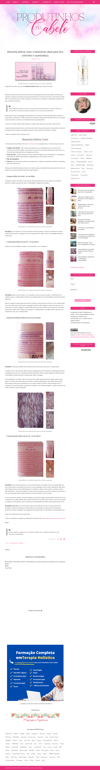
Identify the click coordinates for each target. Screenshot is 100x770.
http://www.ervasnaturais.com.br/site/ (53, 518)
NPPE (38, 750)
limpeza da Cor (75, 178)
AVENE (22, 733)
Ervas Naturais (13, 543)
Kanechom (47, 743)
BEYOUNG (16, 737)
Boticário (40, 737)
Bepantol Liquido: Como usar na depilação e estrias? (86, 243)
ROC (28, 753)
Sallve (7, 757)
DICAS (82, 158)
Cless (20, 740)
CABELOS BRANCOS (77, 145)
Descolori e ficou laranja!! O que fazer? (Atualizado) (86, 191)
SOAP (83, 171)
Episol (39, 740)
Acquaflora (34, 733)
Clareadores (80, 155)
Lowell (55, 747)
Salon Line (14, 757)
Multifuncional (75, 168)
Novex (58, 750)
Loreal (50, 747)
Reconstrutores (75, 171)
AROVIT (16, 733)
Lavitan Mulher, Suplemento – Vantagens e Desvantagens (86, 258)
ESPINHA (89, 158)
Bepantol (23, 737)
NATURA (31, 750)
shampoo (21, 543)
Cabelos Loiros (88, 151)
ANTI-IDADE (83, 135)
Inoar (21, 743)
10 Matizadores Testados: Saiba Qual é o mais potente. (85, 206)
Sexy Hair (52, 757)
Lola (44, 747)
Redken (33, 753)
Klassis (8, 747)
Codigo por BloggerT (38, 767)
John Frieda (28, 743)
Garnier (8, 743)
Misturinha (90, 165)
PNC (27, 532)
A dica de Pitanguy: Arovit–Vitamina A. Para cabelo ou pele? (86, 198)
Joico (35, 743)
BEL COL (8, 737)
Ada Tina (42, 733)
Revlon (39, 753)
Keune (62, 743)
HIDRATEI (15, 743)
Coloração (89, 155)
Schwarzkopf (22, 757)
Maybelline (15, 750)
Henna (90, 161)
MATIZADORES (80, 165)
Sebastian (31, 757)
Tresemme (19, 760)
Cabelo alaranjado (76, 148)
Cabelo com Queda (76, 151)
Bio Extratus (32, 737)
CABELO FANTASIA (86, 138)
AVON (27, 733)
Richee (45, 753)
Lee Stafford (37, 747)
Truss (26, 760)
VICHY (32, 760)
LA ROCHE (15, 747)
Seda (37, 757)
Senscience (44, 757)
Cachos (73, 155)
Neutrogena (45, 750)
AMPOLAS (9, 733)
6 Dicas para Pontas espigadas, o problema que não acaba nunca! (86, 221)
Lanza (30, 747)
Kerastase (55, 743)
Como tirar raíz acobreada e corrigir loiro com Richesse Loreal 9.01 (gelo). (86, 236)
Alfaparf (49, 733)
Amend (55, 733)
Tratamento (84, 175)
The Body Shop (10, 760)
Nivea (52, 750)
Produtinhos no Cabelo (77, 267)
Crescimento (75, 158)
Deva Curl (27, 740)
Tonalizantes (75, 175)
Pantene (8, 753)
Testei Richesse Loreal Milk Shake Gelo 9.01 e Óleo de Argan (86, 251)
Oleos (83, 168)
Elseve (34, 740)
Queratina (90, 168)
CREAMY (8, 740)
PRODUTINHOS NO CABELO (15, 767)
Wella (43, 760)
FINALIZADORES (82, 161)
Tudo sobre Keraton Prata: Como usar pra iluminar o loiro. (86, 213)
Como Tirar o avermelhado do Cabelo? (86, 228)
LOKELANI (23, 747)
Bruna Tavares (54, 737)
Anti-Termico (75, 138)
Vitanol (38, 760)
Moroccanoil (23, 750)
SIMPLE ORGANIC (54, 753)
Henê (72, 165)
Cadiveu (15, 740)
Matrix (8, 750)
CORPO (87, 145)
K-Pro (40, 743)
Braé (46, 737)
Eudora (56, 740)
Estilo (73, 161)
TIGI (58, 757)
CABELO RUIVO (75, 141)
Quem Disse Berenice (18, 753)
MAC (60, 747)
